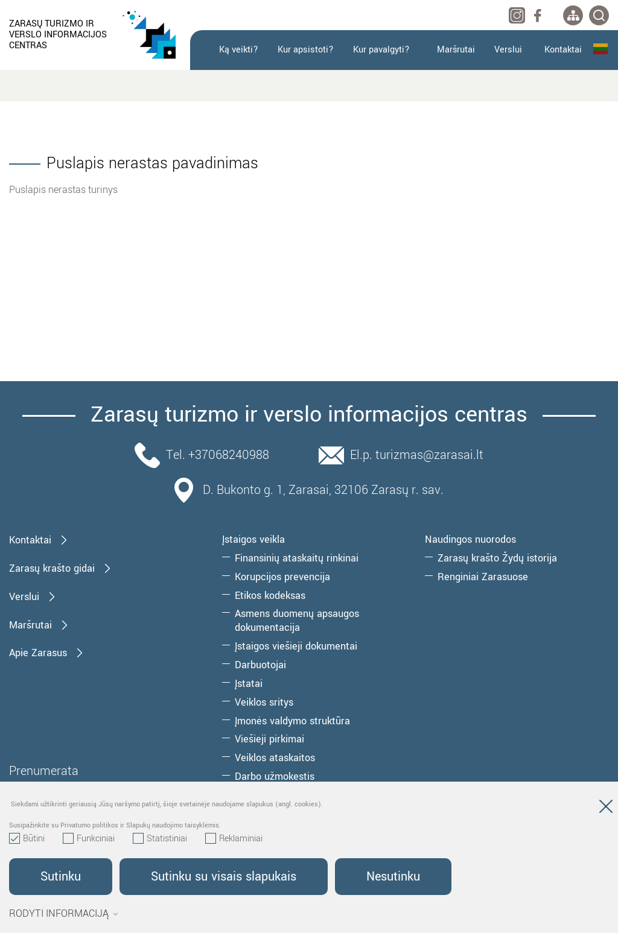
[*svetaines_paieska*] (599, 15)
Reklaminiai (234, 839)
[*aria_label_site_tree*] (573, 15)
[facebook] (537, 15)
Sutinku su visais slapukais (223, 876)
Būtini (27, 839)
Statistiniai (160, 839)
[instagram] (517, 15)
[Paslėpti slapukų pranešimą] (606, 809)
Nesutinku (393, 876)
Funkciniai (89, 839)
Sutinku (60, 876)
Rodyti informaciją (63, 913)
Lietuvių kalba (600, 49)
